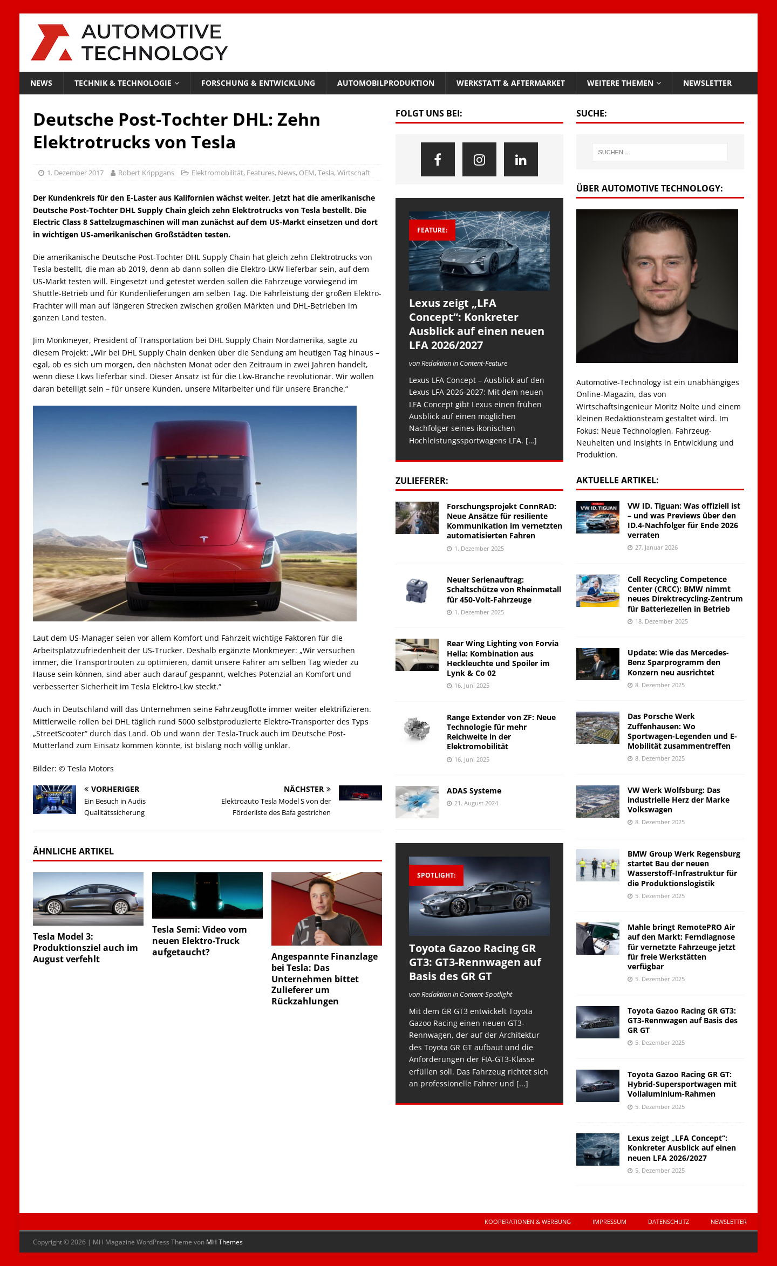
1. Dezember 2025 (479, 548)
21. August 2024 (476, 803)
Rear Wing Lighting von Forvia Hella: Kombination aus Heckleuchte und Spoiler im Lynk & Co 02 (502, 658)
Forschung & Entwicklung (258, 83)
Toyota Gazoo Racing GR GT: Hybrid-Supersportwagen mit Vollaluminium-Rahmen (682, 1084)
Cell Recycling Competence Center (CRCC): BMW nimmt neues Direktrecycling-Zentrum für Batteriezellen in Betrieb (685, 594)
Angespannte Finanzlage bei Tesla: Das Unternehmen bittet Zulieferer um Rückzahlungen (324, 978)
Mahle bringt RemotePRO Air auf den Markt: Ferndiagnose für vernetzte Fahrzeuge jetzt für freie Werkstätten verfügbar (681, 946)
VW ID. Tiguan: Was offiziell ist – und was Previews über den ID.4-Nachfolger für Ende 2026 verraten (684, 520)
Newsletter (707, 83)
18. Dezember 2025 (661, 621)
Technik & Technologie (123, 83)
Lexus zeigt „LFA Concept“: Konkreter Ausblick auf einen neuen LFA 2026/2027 (476, 324)
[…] (531, 440)
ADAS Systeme (474, 790)
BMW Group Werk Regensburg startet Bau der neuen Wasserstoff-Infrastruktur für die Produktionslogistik (684, 868)
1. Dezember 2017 (75, 172)
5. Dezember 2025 (660, 896)
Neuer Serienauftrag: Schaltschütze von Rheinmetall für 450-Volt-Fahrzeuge (504, 589)
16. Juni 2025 (471, 685)
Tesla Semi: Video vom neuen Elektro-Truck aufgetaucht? (199, 940)
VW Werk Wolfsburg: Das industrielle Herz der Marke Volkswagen (679, 800)
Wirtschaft (353, 172)
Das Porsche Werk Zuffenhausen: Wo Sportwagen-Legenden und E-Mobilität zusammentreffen (682, 731)
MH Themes (224, 1242)
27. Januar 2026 (656, 547)
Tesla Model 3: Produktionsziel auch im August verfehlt (85, 947)
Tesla (326, 172)
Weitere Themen (620, 83)
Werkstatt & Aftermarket (510, 83)
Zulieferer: (422, 481)
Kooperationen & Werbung (528, 1221)
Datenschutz (668, 1221)
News (41, 83)
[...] (522, 1083)
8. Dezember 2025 (660, 685)
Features (261, 172)
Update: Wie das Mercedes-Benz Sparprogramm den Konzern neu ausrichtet (678, 662)
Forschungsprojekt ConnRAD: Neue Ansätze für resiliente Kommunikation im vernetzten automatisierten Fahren (504, 521)
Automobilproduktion (385, 83)
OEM (307, 172)
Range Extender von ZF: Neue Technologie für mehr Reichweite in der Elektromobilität (501, 732)
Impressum (609, 1221)
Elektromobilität (217, 172)
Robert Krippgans (146, 172)
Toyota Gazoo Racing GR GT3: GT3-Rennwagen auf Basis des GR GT (475, 962)
